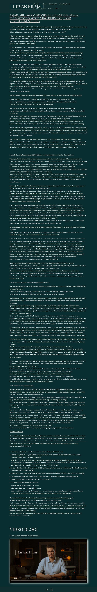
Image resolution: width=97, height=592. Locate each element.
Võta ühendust (39, 8)
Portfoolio (64, 4)
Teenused (53, 4)
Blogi (50, 8)
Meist (44, 4)
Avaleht (36, 4)
